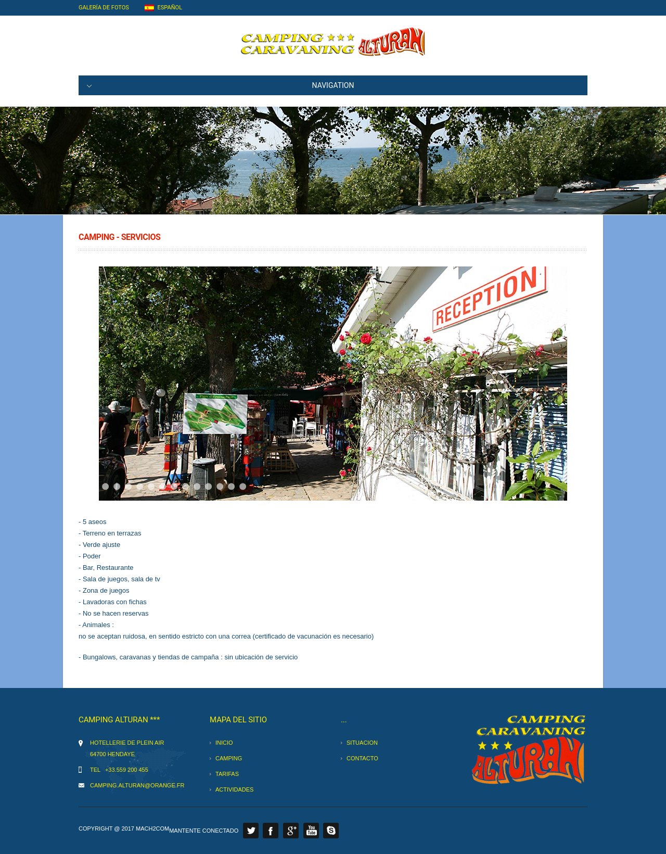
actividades (234, 789)
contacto (362, 758)
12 (220, 486)
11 (208, 486)
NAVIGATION (220, 85)
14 (243, 486)
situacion (362, 743)
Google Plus (291, 830)
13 (231, 486)
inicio (224, 743)
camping (228, 758)
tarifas (227, 774)
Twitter (251, 830)
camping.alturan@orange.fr (137, 785)
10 (197, 486)
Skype (331, 830)
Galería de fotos (104, 7)
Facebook (270, 830)
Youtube (311, 830)
